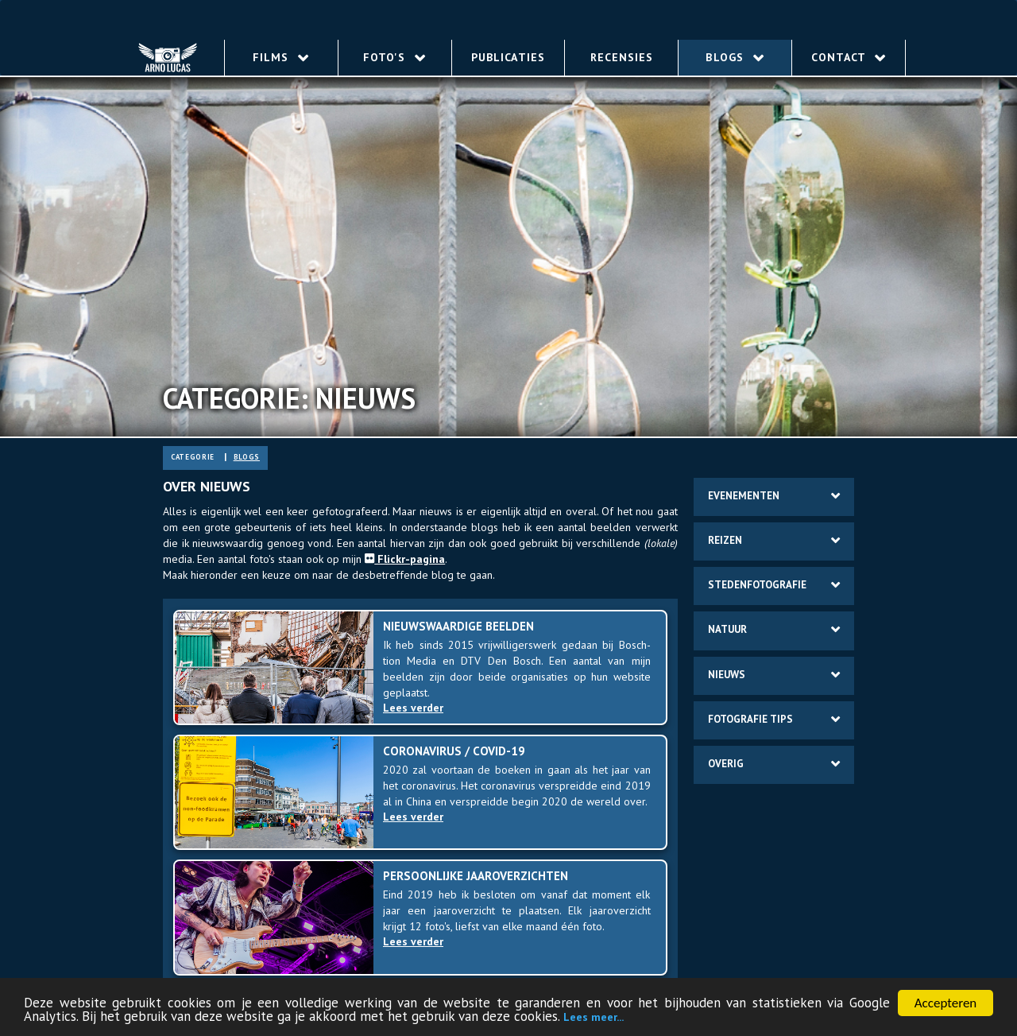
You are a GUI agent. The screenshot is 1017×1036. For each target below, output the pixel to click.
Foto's (394, 57)
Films (281, 57)
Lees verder (416, 707)
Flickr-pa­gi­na (405, 559)
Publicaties (508, 57)
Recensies (621, 57)
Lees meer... (593, 1018)
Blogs (735, 57)
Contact (848, 57)
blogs (247, 456)
